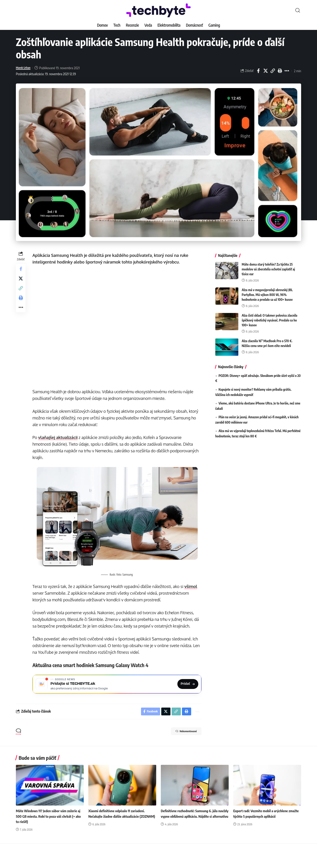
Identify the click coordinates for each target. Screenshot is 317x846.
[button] (297, 10)
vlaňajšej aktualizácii (59, 437)
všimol (192, 585)
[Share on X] (265, 71)
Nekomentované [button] (180, 734)
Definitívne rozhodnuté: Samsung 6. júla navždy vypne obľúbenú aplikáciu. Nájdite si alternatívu (194, 818)
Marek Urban (25, 68)
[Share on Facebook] (258, 71)
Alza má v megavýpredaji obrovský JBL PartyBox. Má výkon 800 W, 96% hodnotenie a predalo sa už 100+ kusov (267, 291)
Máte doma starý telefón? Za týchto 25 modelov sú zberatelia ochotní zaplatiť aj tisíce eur (268, 265)
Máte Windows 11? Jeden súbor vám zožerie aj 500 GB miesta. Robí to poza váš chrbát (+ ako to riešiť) (49, 818)
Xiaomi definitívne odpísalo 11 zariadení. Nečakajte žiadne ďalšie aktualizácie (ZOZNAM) (118, 818)
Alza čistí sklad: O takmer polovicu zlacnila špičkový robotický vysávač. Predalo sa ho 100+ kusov (269, 317)
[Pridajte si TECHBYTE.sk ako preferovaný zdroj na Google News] (117, 684)
